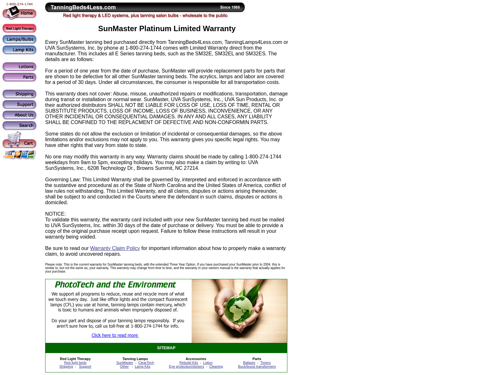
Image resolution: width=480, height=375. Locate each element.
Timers (265, 363)
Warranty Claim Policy (115, 248)
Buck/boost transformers (257, 366)
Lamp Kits (142, 366)
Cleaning (216, 366)
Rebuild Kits (188, 363)
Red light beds (75, 363)
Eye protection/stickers (186, 366)
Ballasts (249, 363)
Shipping (66, 366)
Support (85, 366)
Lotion (208, 363)
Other (124, 366)
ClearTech (146, 363)
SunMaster (124, 363)
